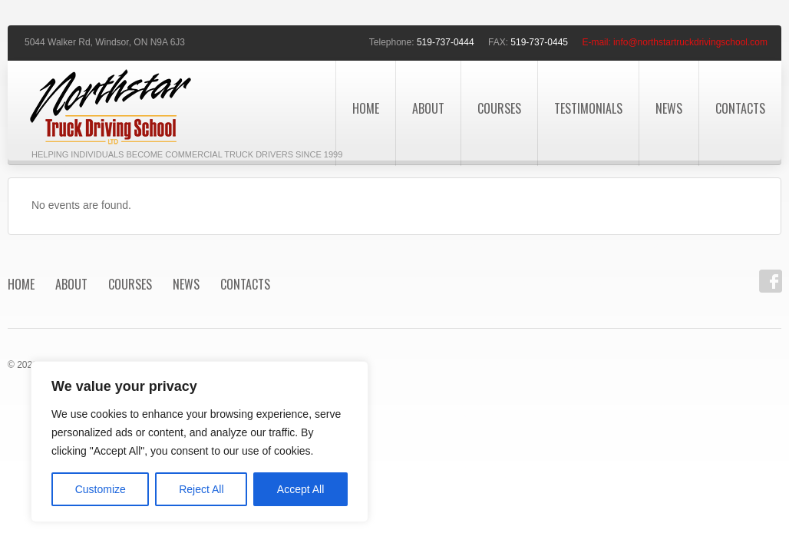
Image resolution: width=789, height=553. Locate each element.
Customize (100, 489)
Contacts (740, 108)
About (428, 108)
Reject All (201, 489)
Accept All (300, 489)
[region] (199, 441)
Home (365, 108)
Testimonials (588, 108)
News (668, 108)
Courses (499, 108)
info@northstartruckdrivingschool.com (690, 42)
